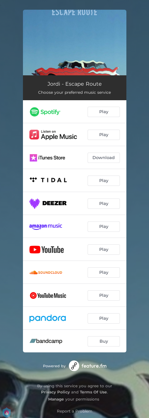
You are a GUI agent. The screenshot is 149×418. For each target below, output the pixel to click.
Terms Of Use (93, 392)
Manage (56, 399)
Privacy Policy (55, 392)
